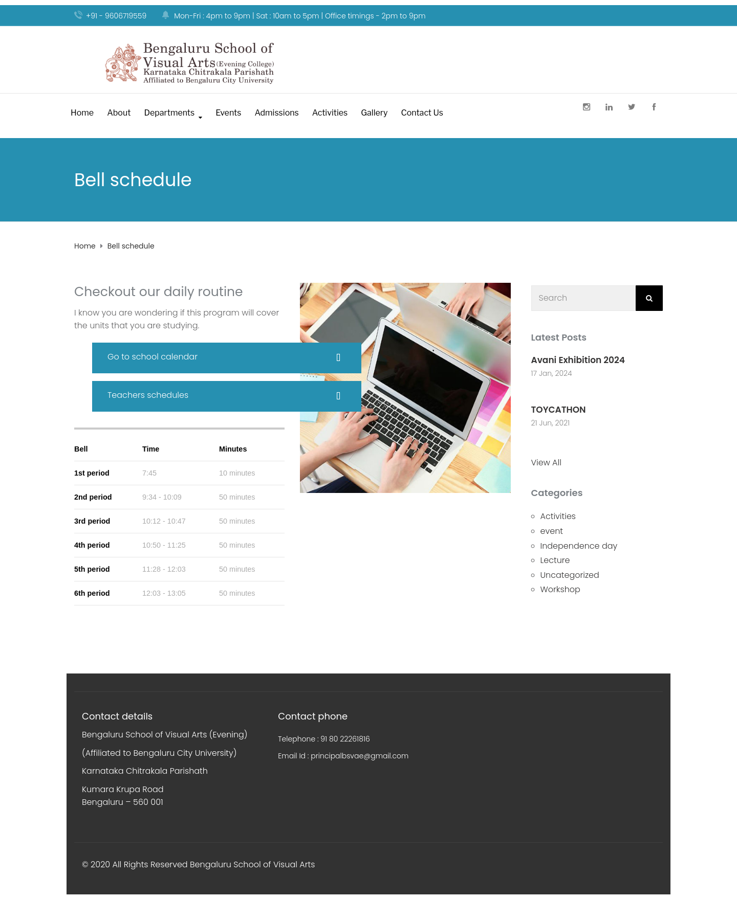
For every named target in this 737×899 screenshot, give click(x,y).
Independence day (579, 546)
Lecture (555, 560)
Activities (330, 113)
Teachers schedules (147, 395)
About (119, 113)
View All (546, 462)
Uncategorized (569, 575)
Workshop (560, 589)
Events (228, 113)
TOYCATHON (558, 409)
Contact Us (422, 113)
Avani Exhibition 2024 (578, 360)
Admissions (276, 113)
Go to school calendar (152, 357)
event (551, 531)
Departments (169, 113)
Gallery (374, 113)
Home (82, 113)
